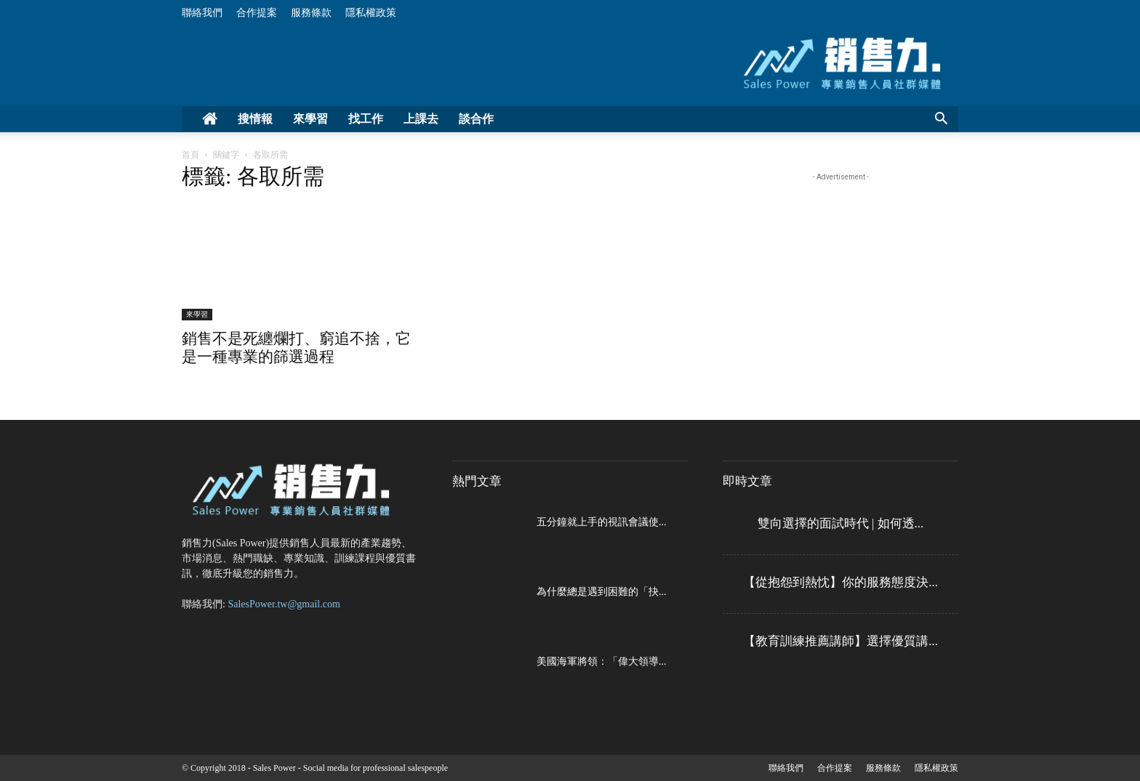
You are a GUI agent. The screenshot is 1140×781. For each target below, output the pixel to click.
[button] (940, 120)
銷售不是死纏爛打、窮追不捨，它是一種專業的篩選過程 (296, 347)
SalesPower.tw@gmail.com (284, 604)
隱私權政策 (370, 12)
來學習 (310, 119)
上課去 (421, 119)
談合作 (476, 119)
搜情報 (255, 119)
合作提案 (256, 12)
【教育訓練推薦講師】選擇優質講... (840, 641)
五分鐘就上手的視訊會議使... (602, 522)
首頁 (190, 155)
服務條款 (311, 12)
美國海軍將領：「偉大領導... (602, 661)
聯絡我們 (202, 12)
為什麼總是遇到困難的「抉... (602, 591)
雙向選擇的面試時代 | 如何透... (841, 523)
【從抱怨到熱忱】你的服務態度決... (840, 582)
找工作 (365, 119)
